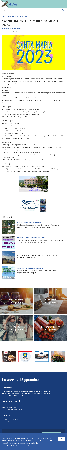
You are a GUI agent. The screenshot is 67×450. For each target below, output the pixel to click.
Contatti (7, 421)
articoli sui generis (22, 222)
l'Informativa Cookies (31, 443)
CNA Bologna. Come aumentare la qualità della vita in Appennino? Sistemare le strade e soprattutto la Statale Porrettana (38, 226)
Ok (61, 439)
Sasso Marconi (36, 222)
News (25, 16)
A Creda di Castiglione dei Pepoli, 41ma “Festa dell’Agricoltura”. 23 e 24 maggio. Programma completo (39, 272)
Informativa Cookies (11, 419)
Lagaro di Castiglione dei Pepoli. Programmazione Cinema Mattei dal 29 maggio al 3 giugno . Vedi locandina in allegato (40, 241)
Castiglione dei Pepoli (23, 237)
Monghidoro (19, 16)
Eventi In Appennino (8, 16)
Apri (62, 4)
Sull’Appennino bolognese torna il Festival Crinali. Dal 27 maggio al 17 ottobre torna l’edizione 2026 (39, 256)
